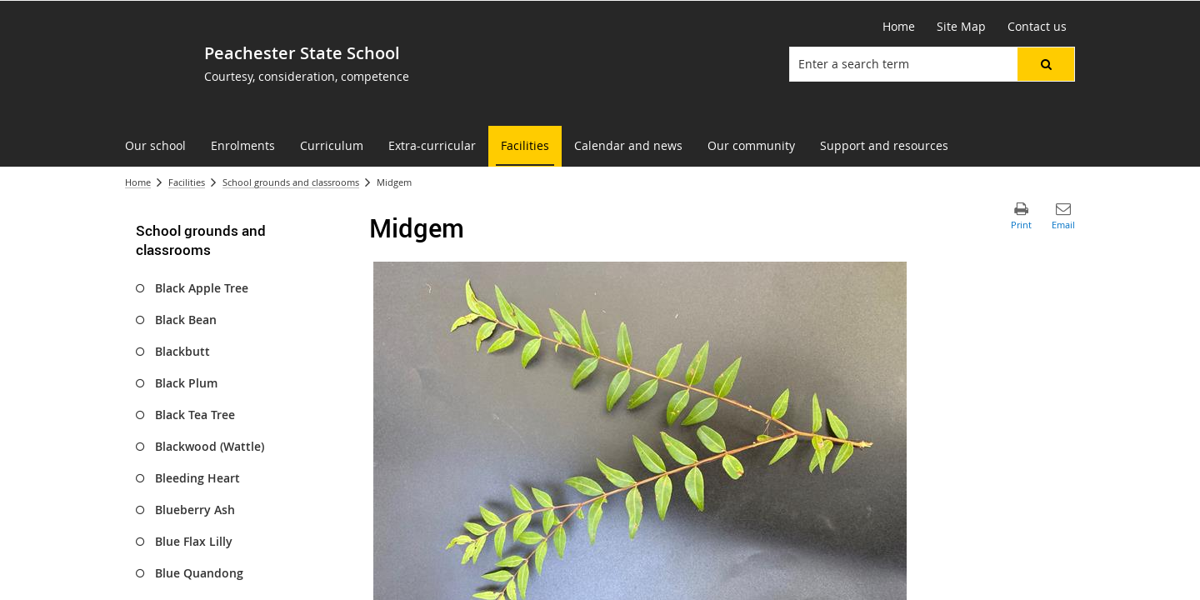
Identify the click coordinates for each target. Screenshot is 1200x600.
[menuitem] (155, 146)
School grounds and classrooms (290, 182)
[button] (1046, 64)
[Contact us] (1037, 26)
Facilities (186, 182)
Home (138, 182)
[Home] (898, 26)
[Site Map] (961, 26)
